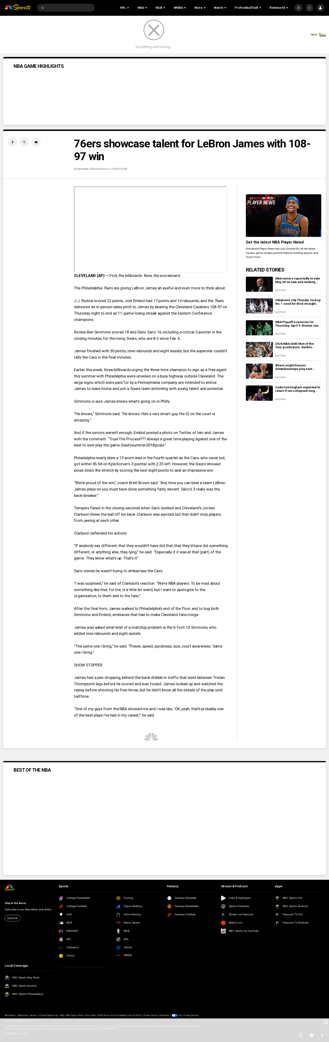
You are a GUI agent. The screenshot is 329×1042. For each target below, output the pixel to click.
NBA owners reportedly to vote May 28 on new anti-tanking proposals (297, 280)
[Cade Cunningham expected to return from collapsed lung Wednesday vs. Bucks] (259, 393)
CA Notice (164, 1015)
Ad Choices (10, 1015)
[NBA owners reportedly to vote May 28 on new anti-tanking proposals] (259, 284)
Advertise (23, 1015)
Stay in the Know (15, 903)
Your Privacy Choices (188, 1015)
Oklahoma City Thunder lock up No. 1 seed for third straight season (298, 301)
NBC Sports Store (74, 1015)
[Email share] (36, 142)
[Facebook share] (12, 142)
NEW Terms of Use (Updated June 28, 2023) (119, 1015)
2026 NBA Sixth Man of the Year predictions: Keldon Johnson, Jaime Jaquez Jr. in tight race (297, 345)
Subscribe (12, 918)
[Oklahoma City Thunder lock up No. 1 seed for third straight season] (259, 306)
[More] (298, 8)
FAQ (62, 1015)
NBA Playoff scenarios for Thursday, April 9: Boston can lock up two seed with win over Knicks (297, 323)
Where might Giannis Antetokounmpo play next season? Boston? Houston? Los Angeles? (295, 367)
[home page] (18, 8)
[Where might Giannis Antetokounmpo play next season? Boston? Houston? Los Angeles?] (259, 371)
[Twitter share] (24, 142)
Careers (34, 1015)
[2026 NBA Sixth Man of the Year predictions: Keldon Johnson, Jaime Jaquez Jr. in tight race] (259, 349)
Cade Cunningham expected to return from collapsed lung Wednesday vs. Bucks (297, 389)
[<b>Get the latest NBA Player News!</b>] (283, 215)
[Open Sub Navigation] (128, 8)
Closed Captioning (49, 1015)
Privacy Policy (150, 1015)
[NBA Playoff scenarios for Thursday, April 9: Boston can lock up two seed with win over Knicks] (259, 328)
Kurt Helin (82, 169)
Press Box (90, 1015)
